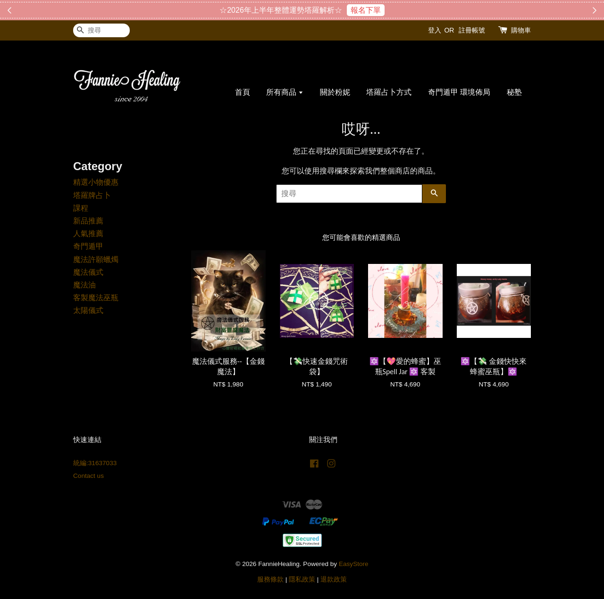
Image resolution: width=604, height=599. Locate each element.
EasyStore (354, 563)
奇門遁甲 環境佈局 (459, 92)
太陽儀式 (88, 310)
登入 (434, 30)
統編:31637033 (95, 463)
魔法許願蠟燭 (95, 259)
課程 (80, 208)
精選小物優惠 (95, 182)
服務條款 (270, 579)
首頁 (242, 92)
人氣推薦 (88, 234)
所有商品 (284, 92)
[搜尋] (101, 30)
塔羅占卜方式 (388, 92)
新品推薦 (88, 221)
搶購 (348, 10)
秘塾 (514, 92)
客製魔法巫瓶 (95, 298)
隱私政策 (302, 579)
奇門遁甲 (88, 246)
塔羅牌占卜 (92, 195)
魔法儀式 (88, 272)
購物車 (521, 30)
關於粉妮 (335, 92)
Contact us (88, 475)
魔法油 (84, 285)
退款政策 (333, 579)
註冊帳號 (472, 30)
